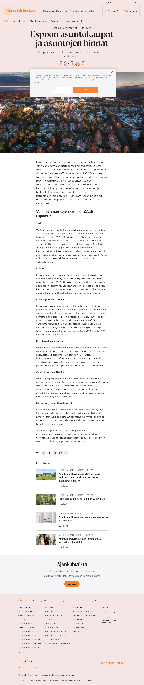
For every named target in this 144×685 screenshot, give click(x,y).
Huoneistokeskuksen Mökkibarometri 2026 (82, 499)
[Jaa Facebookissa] (61, 63)
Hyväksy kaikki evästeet (85, 90)
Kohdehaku (130, 11)
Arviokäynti (111, 11)
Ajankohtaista (19, 21)
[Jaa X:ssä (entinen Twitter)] (66, 63)
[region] (73, 83)
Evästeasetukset (62, 90)
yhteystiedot (39, 668)
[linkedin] (31, 661)
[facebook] (21, 661)
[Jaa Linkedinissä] (72, 63)
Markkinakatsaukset (38, 21)
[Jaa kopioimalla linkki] (83, 63)
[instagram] (26, 661)
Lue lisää (63, 486)
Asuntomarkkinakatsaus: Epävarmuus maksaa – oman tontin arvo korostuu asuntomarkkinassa (79, 477)
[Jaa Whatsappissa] (77, 63)
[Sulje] (112, 72)
